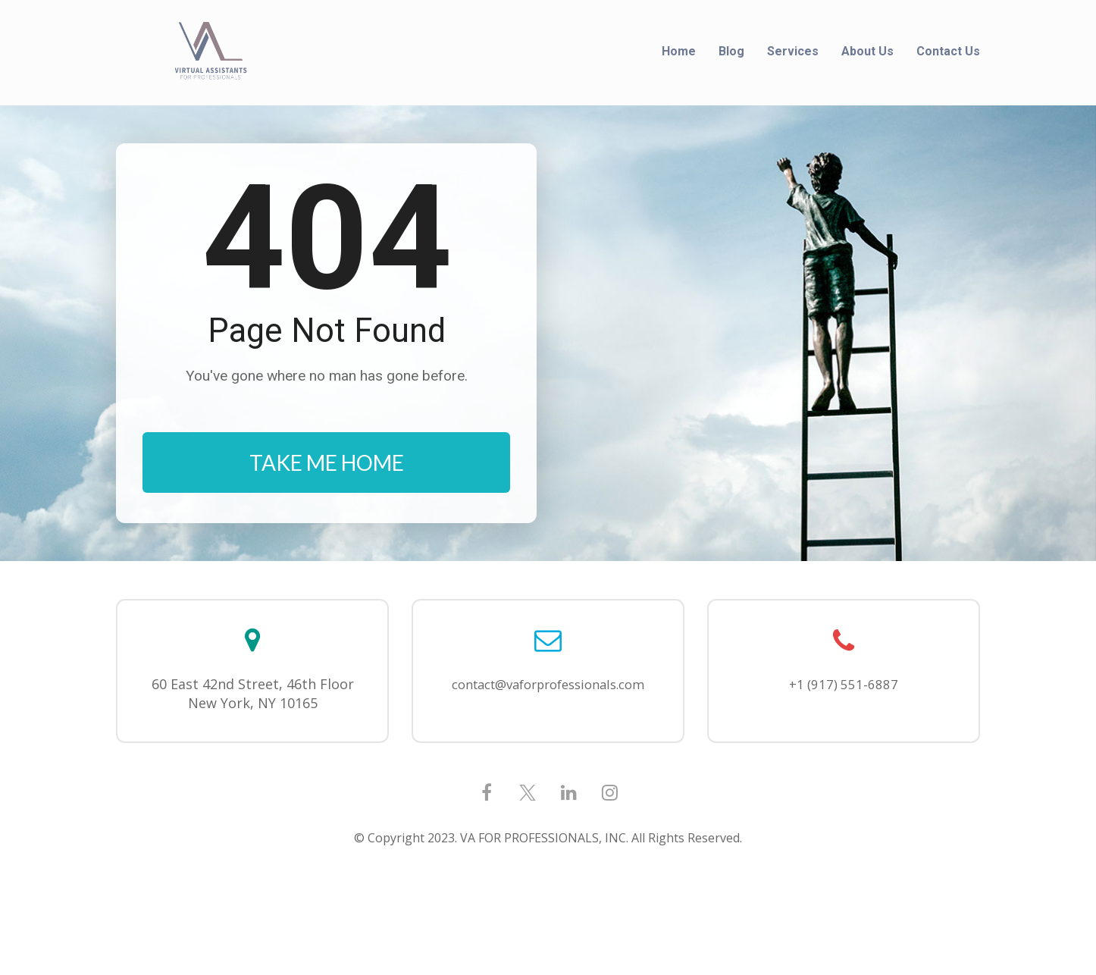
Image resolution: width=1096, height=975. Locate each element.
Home (679, 51)
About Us (867, 51)
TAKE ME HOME (326, 508)
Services (793, 51)
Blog (731, 51)
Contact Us (948, 51)
